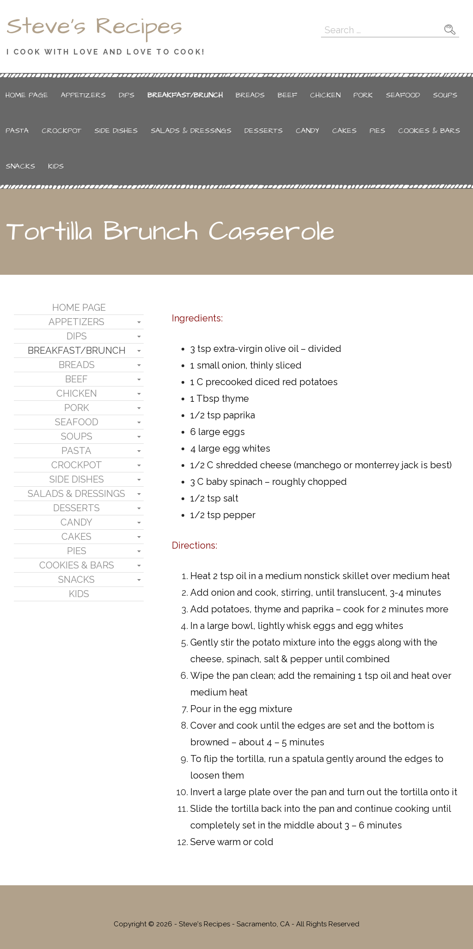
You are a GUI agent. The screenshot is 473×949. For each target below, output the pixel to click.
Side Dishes (116, 131)
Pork (363, 95)
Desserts (263, 131)
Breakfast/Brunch (185, 95)
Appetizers (83, 95)
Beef (287, 95)
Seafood (403, 95)
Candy (307, 131)
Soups (445, 95)
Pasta (17, 131)
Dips (126, 95)
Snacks (20, 166)
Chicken (325, 95)
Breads (250, 95)
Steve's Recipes (94, 26)
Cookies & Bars (429, 131)
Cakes (344, 131)
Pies (377, 131)
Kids (56, 166)
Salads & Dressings (191, 131)
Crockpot (61, 131)
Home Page (27, 95)
